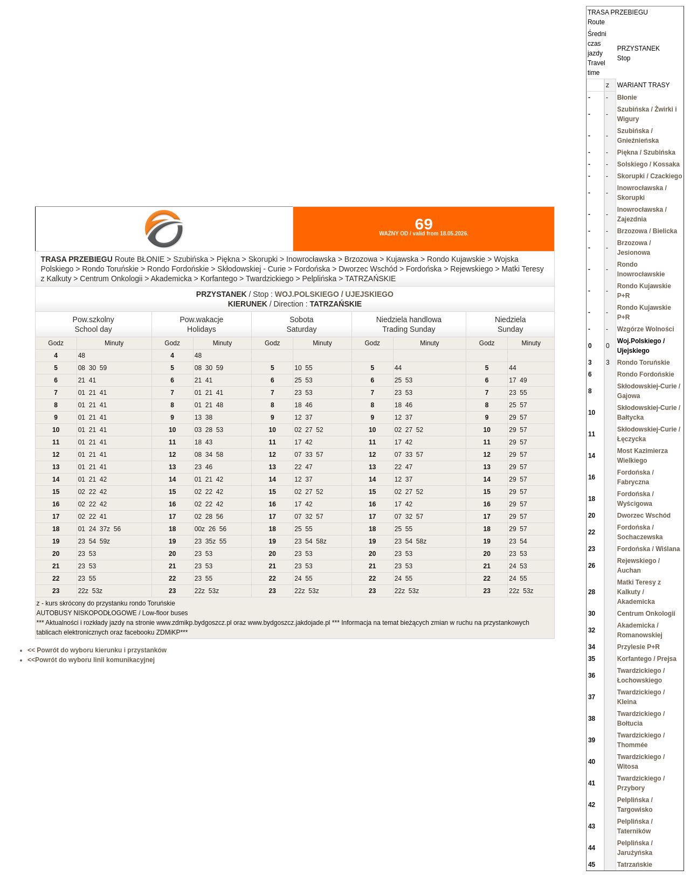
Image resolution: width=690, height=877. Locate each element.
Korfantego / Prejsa (647, 659)
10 (297, 368)
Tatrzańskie (634, 864)
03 (198, 430)
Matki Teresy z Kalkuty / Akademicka (639, 592)
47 (308, 467)
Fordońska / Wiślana (648, 549)
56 (219, 516)
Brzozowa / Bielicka (647, 231)
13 (198, 417)
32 (308, 516)
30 (92, 368)
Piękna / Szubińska (646, 152)
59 (103, 368)
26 (212, 529)
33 (308, 454)
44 (398, 368)
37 (308, 417)
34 (208, 454)
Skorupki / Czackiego (649, 176)
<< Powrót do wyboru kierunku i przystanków (97, 650)
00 (198, 529)
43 (208, 442)
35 (208, 541)
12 (297, 417)
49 (523, 380)
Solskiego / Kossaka (648, 164)
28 (208, 430)
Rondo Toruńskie (643, 362)
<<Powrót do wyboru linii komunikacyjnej (91, 660)
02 (297, 430)
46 (308, 405)
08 (81, 368)
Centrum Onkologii (646, 613)
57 (523, 405)
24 (92, 529)
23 (297, 392)
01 (81, 392)
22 (297, 467)
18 (297, 405)
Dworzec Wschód (644, 515)
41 (92, 380)
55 (308, 368)
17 (512, 380)
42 (308, 442)
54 (92, 541)
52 (319, 430)
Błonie (627, 97)
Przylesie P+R (638, 647)
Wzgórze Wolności (645, 329)
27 (308, 430)
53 (308, 380)
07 (297, 454)
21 (81, 380)
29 (512, 417)
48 (81, 355)
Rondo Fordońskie (645, 374)
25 (297, 380)
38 (208, 417)
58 (219, 454)
